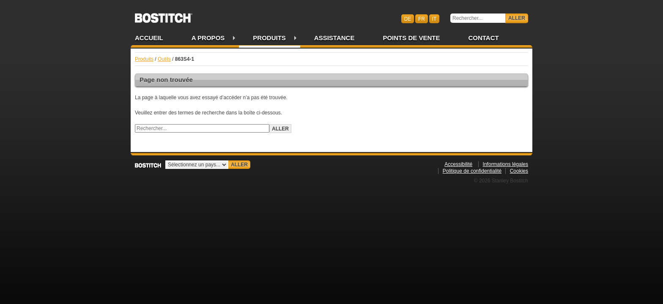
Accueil (149, 37)
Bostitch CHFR (163, 15)
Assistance (334, 37)
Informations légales (505, 164)
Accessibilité (458, 164)
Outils (164, 59)
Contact (483, 37)
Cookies (519, 171)
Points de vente (411, 37)
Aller (516, 18)
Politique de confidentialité (472, 171)
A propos (208, 37)
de (407, 19)
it (434, 19)
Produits (269, 37)
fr (421, 19)
